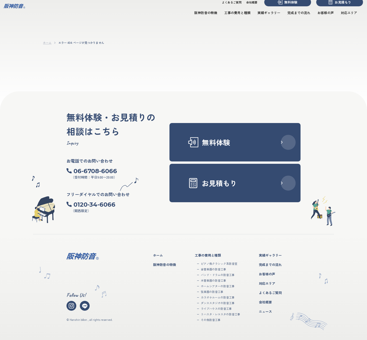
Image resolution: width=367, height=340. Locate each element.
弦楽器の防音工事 (212, 292)
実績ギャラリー (261, 19)
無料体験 (280, 9)
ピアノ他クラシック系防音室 (219, 263)
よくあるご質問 (224, 9)
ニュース (265, 311)
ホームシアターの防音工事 (218, 286)
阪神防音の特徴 (198, 19)
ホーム (47, 43)
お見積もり (332, 9)
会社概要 (244, 9)
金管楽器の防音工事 (213, 269)
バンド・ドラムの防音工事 (218, 275)
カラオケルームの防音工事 (218, 297)
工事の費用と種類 (230, 19)
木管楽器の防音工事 (213, 280)
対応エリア (341, 19)
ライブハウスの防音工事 (216, 308)
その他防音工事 (210, 320)
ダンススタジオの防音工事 (218, 303)
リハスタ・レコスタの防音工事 (220, 314)
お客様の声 (318, 19)
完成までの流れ (291, 19)
